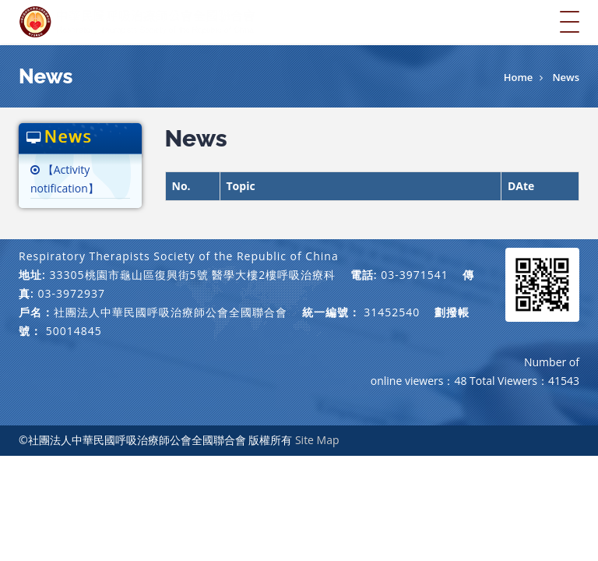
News (565, 77)
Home (518, 77)
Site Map (317, 439)
